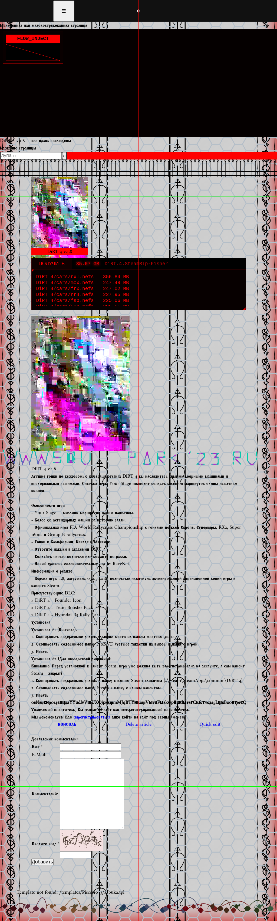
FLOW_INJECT (33, 39)
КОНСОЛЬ (67, 724)
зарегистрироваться (92, 717)
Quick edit (210, 724)
